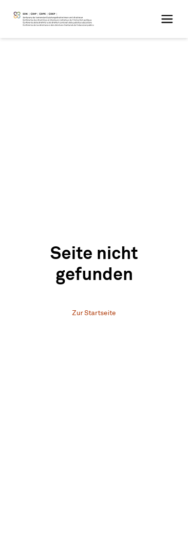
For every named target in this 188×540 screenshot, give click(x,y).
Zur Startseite (94, 313)
